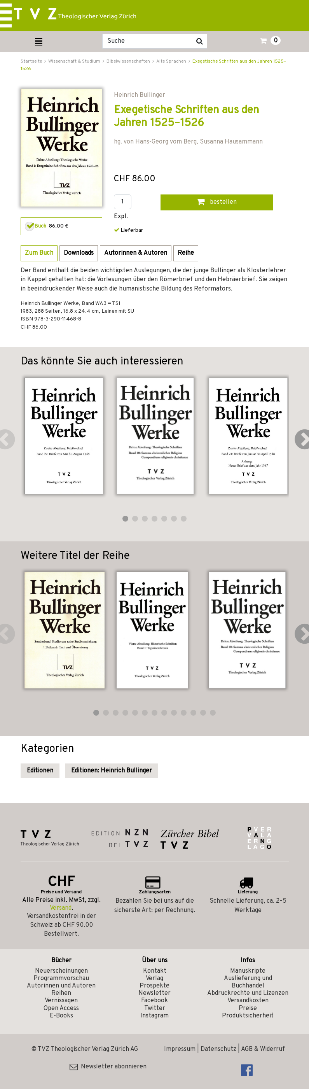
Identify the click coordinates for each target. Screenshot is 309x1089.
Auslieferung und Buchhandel (248, 982)
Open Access (61, 1008)
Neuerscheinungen (61, 971)
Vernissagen (61, 1001)
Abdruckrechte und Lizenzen (247, 993)
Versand (61, 908)
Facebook (154, 1001)
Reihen (61, 993)
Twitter (154, 1008)
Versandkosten (248, 1001)
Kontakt (154, 971)
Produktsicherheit (248, 1016)
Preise (248, 1008)
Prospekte (154, 986)
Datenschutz (218, 1049)
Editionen (40, 771)
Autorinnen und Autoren (61, 986)
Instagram (154, 1016)
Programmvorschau (61, 978)
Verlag (154, 978)
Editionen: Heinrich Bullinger (111, 771)
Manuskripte (247, 971)
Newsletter (154, 993)
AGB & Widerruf (263, 1049)
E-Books (61, 1016)
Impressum (180, 1049)
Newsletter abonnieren (108, 1067)
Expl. (121, 217)
